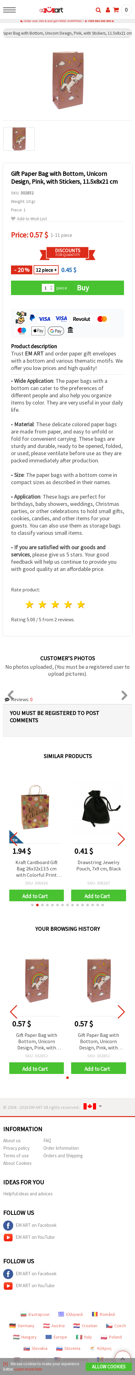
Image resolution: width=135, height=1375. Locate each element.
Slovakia (35, 1348)
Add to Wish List (29, 219)
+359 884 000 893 (99, 21)
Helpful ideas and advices (28, 1194)
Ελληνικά (70, 1314)
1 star (30, 604)
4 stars (68, 604)
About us (12, 1141)
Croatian (85, 1326)
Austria (54, 1326)
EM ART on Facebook (30, 1226)
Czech (116, 1326)
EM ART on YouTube (29, 1238)
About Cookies (17, 1163)
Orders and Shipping (63, 1156)
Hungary (25, 1337)
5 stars (81, 604)
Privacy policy (16, 1148)
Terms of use (16, 1156)
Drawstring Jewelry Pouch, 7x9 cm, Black (98, 865)
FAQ (47, 1141)
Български (34, 1314)
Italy (84, 1337)
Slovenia (68, 1348)
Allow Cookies (109, 1367)
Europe (56, 1337)
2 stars (42, 604)
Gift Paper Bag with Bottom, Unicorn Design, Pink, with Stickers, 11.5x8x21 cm (36, 1042)
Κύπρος (100, 1348)
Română (103, 1314)
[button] (32, 905)
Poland (111, 1337)
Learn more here (28, 1369)
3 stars (55, 604)
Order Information (61, 1148)
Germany (22, 1326)
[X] (5, 1364)
